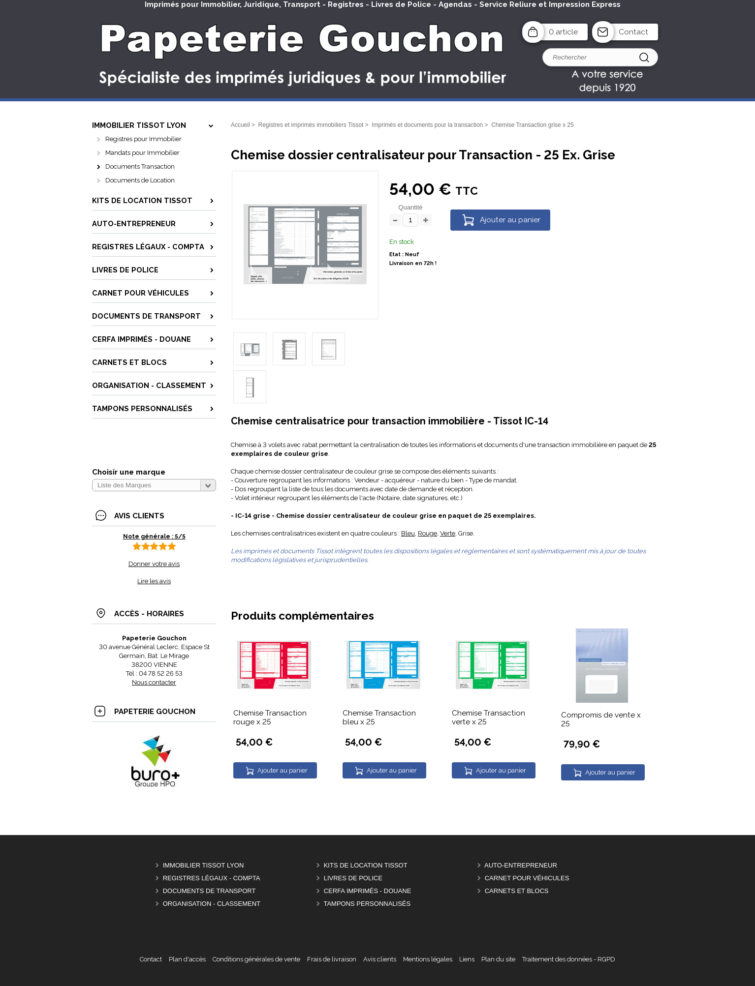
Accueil (240, 124)
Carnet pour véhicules (527, 878)
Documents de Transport (209, 891)
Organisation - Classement (211, 903)
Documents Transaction (140, 166)
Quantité (410, 207)
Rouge (427, 533)
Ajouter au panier (510, 219)
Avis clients (379, 959)
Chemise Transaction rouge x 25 (270, 717)
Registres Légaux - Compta (211, 878)
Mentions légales (427, 959)
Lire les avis (154, 581)
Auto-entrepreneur (520, 865)
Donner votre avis (154, 564)
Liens (466, 959)
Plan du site (498, 959)
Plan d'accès (187, 959)
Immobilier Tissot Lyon (203, 865)
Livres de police (353, 878)
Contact (633, 32)
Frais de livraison (331, 959)
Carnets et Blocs (517, 891)
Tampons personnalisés (366, 903)
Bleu (408, 533)
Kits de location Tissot (366, 865)
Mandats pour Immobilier (142, 152)
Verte (447, 533)
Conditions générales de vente (256, 959)
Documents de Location (140, 180)
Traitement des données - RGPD (568, 959)
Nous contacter (154, 682)
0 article (563, 32)
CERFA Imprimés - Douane (367, 891)
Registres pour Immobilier (143, 139)
